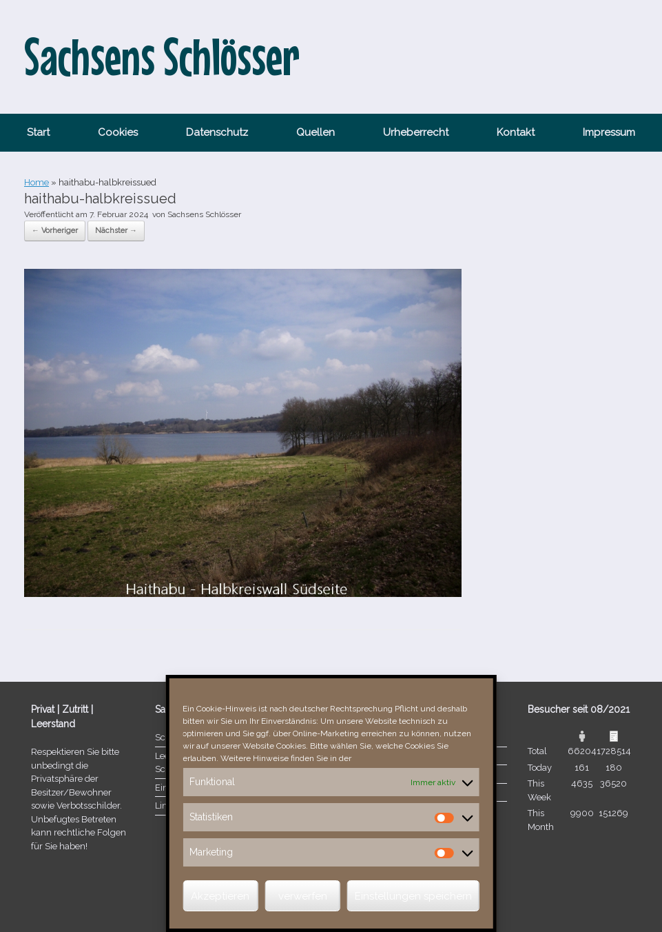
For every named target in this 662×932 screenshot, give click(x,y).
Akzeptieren (220, 896)
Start (38, 132)
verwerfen (302, 896)
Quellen (315, 132)
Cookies (118, 132)
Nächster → (116, 230)
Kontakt (516, 132)
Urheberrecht (415, 132)
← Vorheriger (55, 230)
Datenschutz (217, 132)
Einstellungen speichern (413, 896)
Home (36, 182)
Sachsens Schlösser (204, 214)
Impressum (609, 132)
